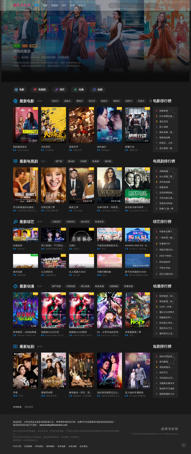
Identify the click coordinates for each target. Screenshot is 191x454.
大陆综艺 (56, 221)
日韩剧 (83, 161)
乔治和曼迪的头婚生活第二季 (28, 207)
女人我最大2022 (77, 271)
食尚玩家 (17, 271)
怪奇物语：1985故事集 (25, 332)
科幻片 (92, 101)
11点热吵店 (47, 271)
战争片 (129, 101)
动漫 (72, 5)
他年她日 (101, 146)
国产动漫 (56, 286)
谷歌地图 (73, 446)
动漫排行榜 (162, 286)
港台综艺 (85, 221)
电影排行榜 (162, 101)
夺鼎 (15, 392)
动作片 (55, 101)
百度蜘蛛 (28, 446)
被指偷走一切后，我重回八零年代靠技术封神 (92, 392)
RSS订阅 (17, 446)
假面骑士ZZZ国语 (78, 332)
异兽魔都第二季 (133, 332)
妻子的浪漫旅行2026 (135, 271)
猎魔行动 (129, 146)
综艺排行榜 (162, 222)
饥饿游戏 (17, 245)
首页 (36, 5)
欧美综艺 (99, 221)
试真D (72, 245)
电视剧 (54, 5)
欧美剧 (96, 161)
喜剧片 (67, 101)
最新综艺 (23, 222)
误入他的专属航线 (134, 392)
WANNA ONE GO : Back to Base (142, 245)
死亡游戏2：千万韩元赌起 (54, 245)
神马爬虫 (39, 446)
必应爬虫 (84, 446)
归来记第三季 (48, 207)
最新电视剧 (25, 161)
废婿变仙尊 (47, 392)
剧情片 (116, 101)
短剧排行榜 (162, 346)
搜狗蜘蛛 (50, 446)
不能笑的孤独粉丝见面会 (109, 245)
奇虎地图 (62, 446)
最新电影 (23, 101)
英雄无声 (73, 146)
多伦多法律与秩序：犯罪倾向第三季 (143, 207)
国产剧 (59, 161)
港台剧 (71, 161)
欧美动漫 (99, 286)
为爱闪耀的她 (104, 271)
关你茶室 (45, 146)
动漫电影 (114, 286)
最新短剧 (23, 346)
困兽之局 (73, 207)
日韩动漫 (70, 286)
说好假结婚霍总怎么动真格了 (112, 392)
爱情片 (80, 101)
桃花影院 (29, 407)
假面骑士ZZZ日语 (50, 332)
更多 (40, 101)
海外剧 (108, 161)
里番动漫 (128, 286)
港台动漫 (85, 286)
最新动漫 (23, 286)
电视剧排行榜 (164, 161)
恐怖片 (104, 101)
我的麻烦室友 (20, 146)
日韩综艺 (70, 221)
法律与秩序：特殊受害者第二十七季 (115, 207)
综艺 (64, 5)
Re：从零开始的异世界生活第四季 (114, 332)
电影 (45, 5)
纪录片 (141, 101)
